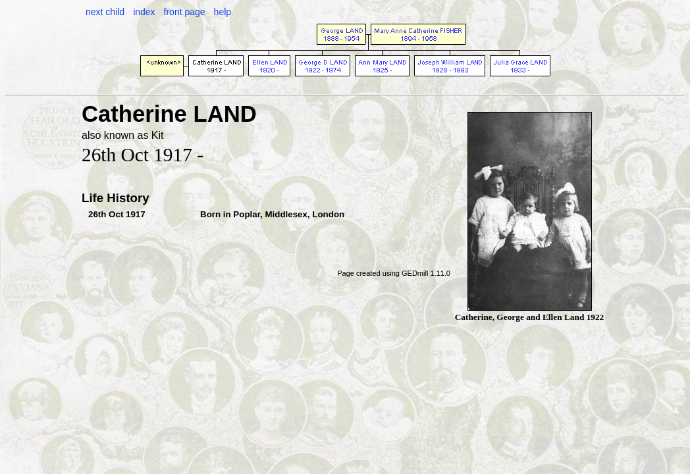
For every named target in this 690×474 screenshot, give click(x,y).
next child (105, 12)
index (144, 12)
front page (184, 12)
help (222, 12)
